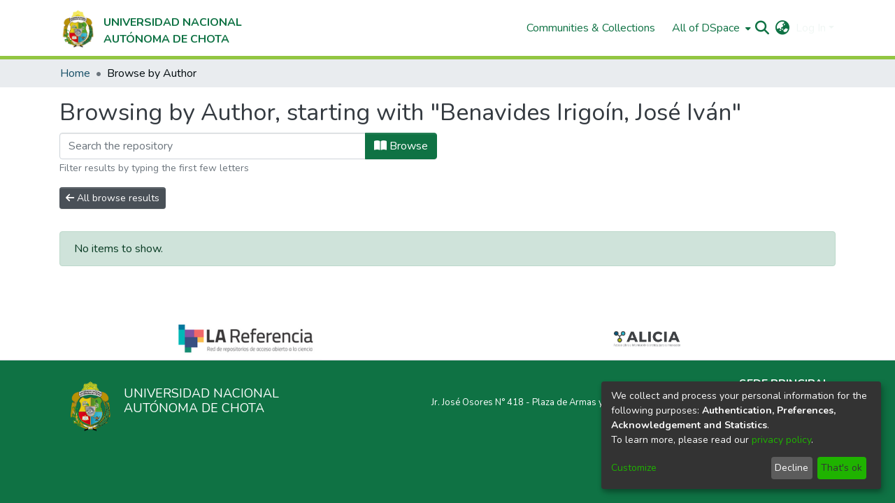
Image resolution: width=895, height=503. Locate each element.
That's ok (841, 467)
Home (75, 73)
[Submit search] (762, 28)
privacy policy (781, 439)
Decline (791, 467)
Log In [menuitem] (811, 28)
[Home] (150, 28)
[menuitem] (710, 28)
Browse (401, 146)
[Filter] (212, 146)
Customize (634, 467)
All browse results (112, 198)
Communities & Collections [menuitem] (591, 28)
